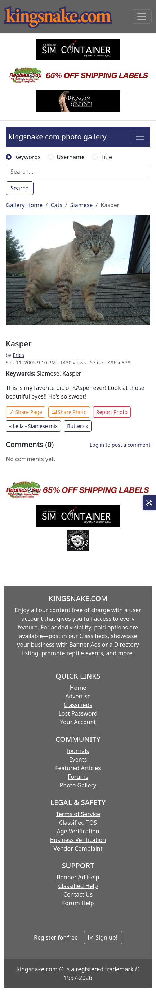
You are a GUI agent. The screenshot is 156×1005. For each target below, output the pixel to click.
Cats (56, 205)
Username (71, 157)
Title (106, 157)
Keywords (27, 157)
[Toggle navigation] (142, 16)
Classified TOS (78, 823)
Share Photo (69, 412)
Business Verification (78, 840)
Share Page (25, 412)
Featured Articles (78, 768)
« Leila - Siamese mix (33, 426)
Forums (78, 777)
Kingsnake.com (36, 969)
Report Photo (112, 412)
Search (19, 188)
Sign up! (102, 937)
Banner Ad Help (78, 877)
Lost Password (77, 713)
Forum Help (78, 903)
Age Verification (78, 831)
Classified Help (78, 886)
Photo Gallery (78, 785)
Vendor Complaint (78, 848)
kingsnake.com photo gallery (57, 136)
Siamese (81, 205)
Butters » (77, 426)
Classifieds (78, 705)
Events (78, 759)
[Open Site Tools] (149, 502)
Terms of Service (78, 814)
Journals (78, 751)
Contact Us (78, 894)
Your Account (78, 722)
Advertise (77, 696)
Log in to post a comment (120, 444)
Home (78, 688)
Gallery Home (24, 205)
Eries (18, 355)
